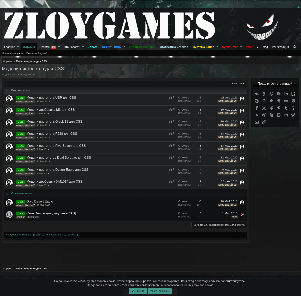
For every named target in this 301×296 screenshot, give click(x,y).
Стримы (48, 47)
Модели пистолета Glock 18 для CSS (54, 121)
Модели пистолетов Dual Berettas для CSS (58, 157)
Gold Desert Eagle (39, 201)
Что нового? (72, 46)
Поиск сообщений (36, 53)
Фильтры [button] (237, 83)
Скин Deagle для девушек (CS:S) (51, 213)
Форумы (29, 46)
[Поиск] (295, 46)
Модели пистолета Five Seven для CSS (56, 146)
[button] (18, 46)
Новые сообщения (12, 53)
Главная (9, 46)
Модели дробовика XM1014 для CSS (54, 181)
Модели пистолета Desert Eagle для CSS (57, 169)
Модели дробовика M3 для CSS (50, 110)
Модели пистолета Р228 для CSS (51, 133)
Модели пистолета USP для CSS (51, 97)
